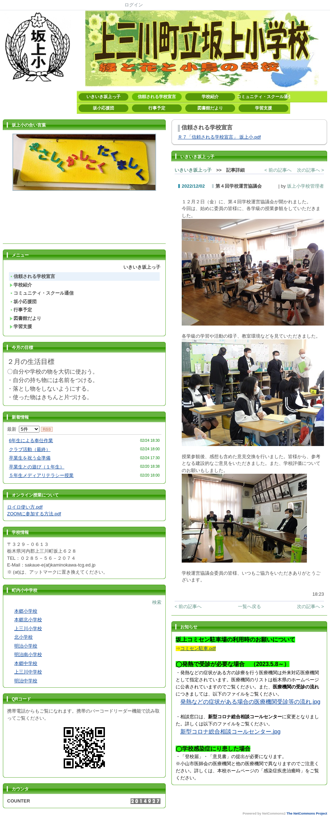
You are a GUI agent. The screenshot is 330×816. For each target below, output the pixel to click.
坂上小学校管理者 (305, 186)
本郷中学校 (25, 663)
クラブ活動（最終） (29, 449)
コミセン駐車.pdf (198, 648)
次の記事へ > (310, 170)
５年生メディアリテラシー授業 (41, 475)
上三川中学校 (28, 672)
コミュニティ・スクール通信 (263, 96)
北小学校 (23, 637)
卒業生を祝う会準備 (29, 458)
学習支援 (263, 108)
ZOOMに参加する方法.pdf (34, 513)
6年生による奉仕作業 (31, 440)
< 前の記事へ (278, 170)
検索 (156, 602)
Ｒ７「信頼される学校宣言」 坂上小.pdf (219, 137)
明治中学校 (25, 680)
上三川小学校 (28, 628)
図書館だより (210, 108)
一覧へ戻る (249, 606)
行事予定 (156, 108)
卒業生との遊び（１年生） (36, 466)
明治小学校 (25, 646)
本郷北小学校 (28, 619)
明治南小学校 (28, 654)
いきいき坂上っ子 (103, 96)
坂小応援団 (103, 108)
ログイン (133, 4)
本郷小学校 (25, 611)
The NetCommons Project (307, 813)
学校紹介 (210, 96)
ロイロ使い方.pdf (25, 507)
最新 (23, 429)
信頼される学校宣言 (157, 96)
